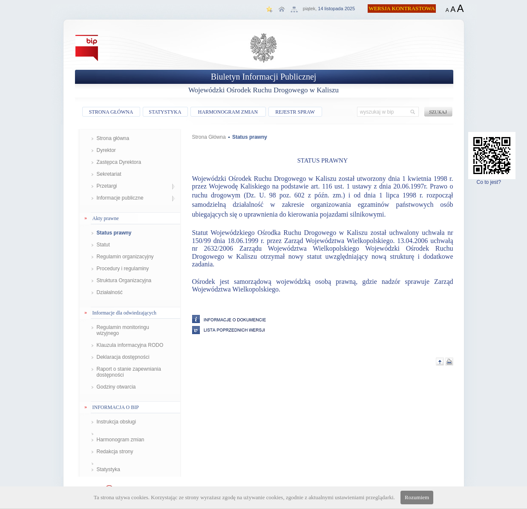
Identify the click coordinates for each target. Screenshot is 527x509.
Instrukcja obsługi (116, 422)
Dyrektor (106, 150)
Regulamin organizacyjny (125, 257)
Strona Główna (209, 137)
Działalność (110, 292)
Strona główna (113, 138)
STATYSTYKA (165, 112)
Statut (103, 245)
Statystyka (108, 469)
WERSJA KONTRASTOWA (402, 8)
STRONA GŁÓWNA (111, 112)
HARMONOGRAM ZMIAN (228, 112)
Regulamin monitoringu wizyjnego (123, 330)
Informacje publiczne (120, 198)
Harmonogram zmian (120, 440)
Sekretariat (109, 174)
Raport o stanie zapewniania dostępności (129, 372)
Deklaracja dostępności (123, 357)
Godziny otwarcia (116, 387)
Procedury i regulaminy (123, 269)
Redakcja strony (115, 452)
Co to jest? (491, 179)
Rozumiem (417, 497)
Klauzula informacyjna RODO (130, 345)
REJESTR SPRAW (295, 112)
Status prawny (114, 233)
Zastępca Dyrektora (119, 162)
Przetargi (107, 186)
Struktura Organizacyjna (124, 280)
